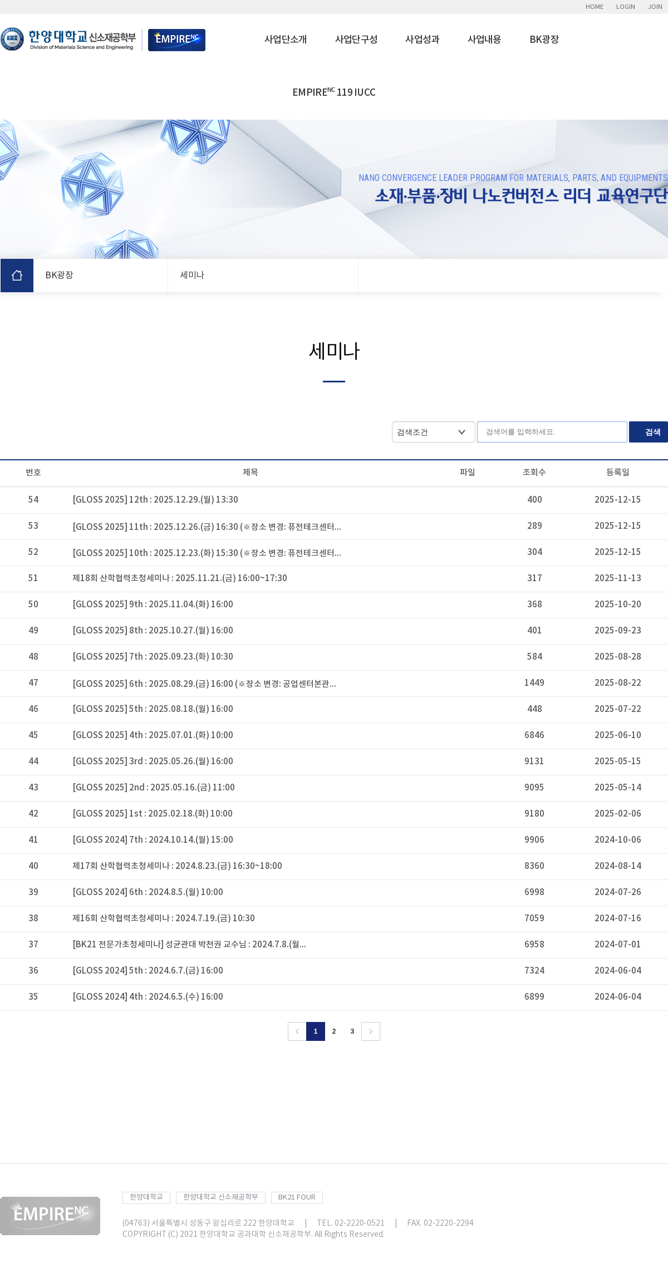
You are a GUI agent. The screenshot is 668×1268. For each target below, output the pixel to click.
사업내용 (485, 40)
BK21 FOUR (297, 1197)
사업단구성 (356, 40)
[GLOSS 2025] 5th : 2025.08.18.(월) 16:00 (152, 709)
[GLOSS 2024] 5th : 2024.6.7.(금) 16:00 (147, 971)
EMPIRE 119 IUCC (333, 92)
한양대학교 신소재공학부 (220, 1197)
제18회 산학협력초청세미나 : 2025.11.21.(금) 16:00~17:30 (179, 578)
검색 (653, 431)
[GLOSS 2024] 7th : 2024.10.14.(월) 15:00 (152, 840)
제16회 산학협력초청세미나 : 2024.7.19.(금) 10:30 (163, 918)
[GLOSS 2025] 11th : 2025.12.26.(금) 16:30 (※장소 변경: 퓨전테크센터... (206, 527)
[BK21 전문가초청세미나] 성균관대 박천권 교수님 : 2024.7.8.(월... (189, 945)
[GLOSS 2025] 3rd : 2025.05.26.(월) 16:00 (152, 761)
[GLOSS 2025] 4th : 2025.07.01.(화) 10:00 (152, 735)
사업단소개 (285, 40)
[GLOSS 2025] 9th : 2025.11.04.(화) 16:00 (152, 605)
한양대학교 (146, 1197)
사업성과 (422, 40)
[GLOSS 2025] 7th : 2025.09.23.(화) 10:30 (152, 657)
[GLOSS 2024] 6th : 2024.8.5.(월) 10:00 (147, 892)
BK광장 (544, 40)
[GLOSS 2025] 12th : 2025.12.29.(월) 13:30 (155, 500)
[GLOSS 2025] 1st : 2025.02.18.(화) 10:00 (152, 814)
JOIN (655, 7)
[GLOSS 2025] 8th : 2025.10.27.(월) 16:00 (152, 631)
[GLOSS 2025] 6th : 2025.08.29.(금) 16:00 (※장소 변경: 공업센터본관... (204, 684)
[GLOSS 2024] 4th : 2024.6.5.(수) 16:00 (147, 997)
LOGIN (625, 7)
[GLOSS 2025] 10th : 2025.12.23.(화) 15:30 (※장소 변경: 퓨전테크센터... (206, 553)
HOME (594, 7)
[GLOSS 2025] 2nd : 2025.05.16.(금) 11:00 (153, 788)
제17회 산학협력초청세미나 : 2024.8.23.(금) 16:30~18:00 (177, 866)
